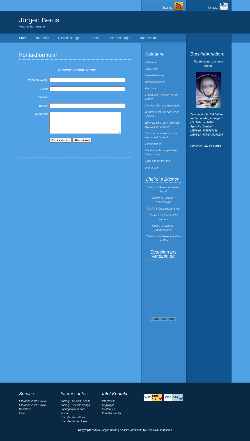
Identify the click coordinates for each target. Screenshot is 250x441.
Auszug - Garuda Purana (76, 401)
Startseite (151, 62)
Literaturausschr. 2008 (32, 401)
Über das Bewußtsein (74, 417)
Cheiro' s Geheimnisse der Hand (163, 189)
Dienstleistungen (70, 38)
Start (22, 38)
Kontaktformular (111, 413)
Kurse (94, 38)
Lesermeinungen (119, 38)
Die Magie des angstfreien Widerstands (161, 152)
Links (22, 413)
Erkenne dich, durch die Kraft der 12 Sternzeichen (162, 124)
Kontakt (213, 7)
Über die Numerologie (74, 421)
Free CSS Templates (159, 430)
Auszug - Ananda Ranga (75, 405)
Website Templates (130, 430)
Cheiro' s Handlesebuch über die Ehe (163, 238)
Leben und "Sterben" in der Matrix (161, 97)
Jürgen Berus (109, 430)
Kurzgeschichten (155, 81)
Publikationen (153, 143)
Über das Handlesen (157, 161)
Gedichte (150, 88)
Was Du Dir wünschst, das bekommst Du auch (161, 135)
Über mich (42, 38)
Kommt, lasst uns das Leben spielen (162, 114)
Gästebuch (108, 409)
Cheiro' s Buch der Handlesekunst (163, 227)
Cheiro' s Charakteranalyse (163, 208)
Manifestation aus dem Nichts (163, 105)
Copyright (108, 405)
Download (25, 409)
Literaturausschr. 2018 (32, 405)
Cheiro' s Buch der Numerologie (163, 200)
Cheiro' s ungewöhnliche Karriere (163, 217)
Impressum (148, 38)
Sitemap (167, 7)
